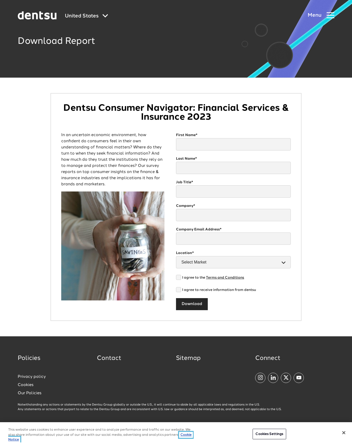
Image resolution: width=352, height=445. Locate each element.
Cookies (26, 385)
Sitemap (188, 358)
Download (192, 304)
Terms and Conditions (225, 277)
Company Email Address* (199, 229)
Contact (109, 358)
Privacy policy (32, 377)
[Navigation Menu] (321, 15)
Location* (185, 253)
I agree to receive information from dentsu (219, 290)
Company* (185, 206)
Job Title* (184, 182)
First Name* (187, 135)
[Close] (343, 433)
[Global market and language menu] (86, 16)
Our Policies (30, 393)
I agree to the (213, 277)
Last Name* (186, 158)
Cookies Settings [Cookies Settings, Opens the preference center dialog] (269, 434)
